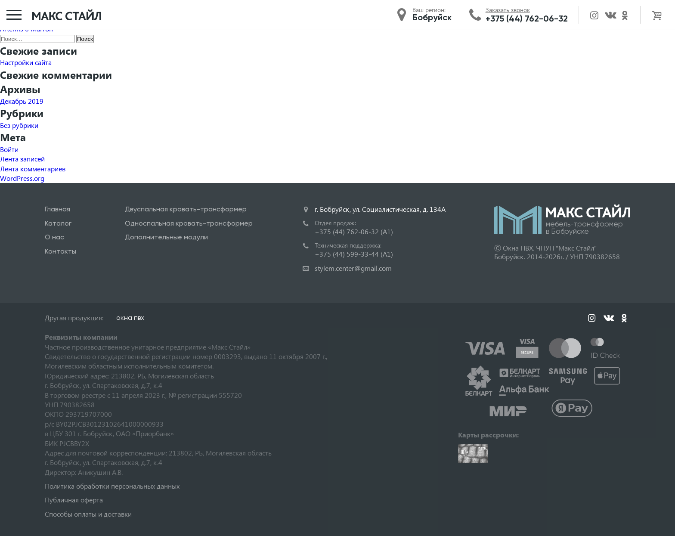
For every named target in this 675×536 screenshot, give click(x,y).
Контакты (60, 251)
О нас (54, 237)
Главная (57, 209)
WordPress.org (22, 178)
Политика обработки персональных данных (112, 485)
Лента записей (22, 158)
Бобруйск (432, 17)
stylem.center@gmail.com (353, 268)
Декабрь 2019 (21, 100)
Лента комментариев (32, 168)
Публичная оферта (74, 499)
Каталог (58, 223)
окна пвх (130, 317)
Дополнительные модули (166, 237)
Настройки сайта (26, 62)
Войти (9, 149)
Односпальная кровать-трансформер (189, 223)
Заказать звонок (508, 10)
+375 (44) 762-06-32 (527, 18)
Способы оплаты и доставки (88, 513)
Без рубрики (19, 125)
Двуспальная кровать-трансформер (186, 209)
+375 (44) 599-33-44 (354, 253)
